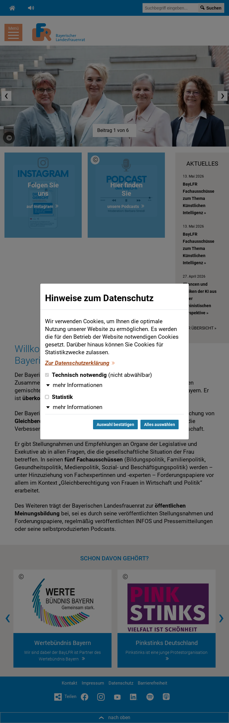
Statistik (59, 397)
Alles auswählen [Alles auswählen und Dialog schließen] (159, 424)
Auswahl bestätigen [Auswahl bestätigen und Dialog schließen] (115, 424)
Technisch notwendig (98, 375)
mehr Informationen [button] (77, 385)
